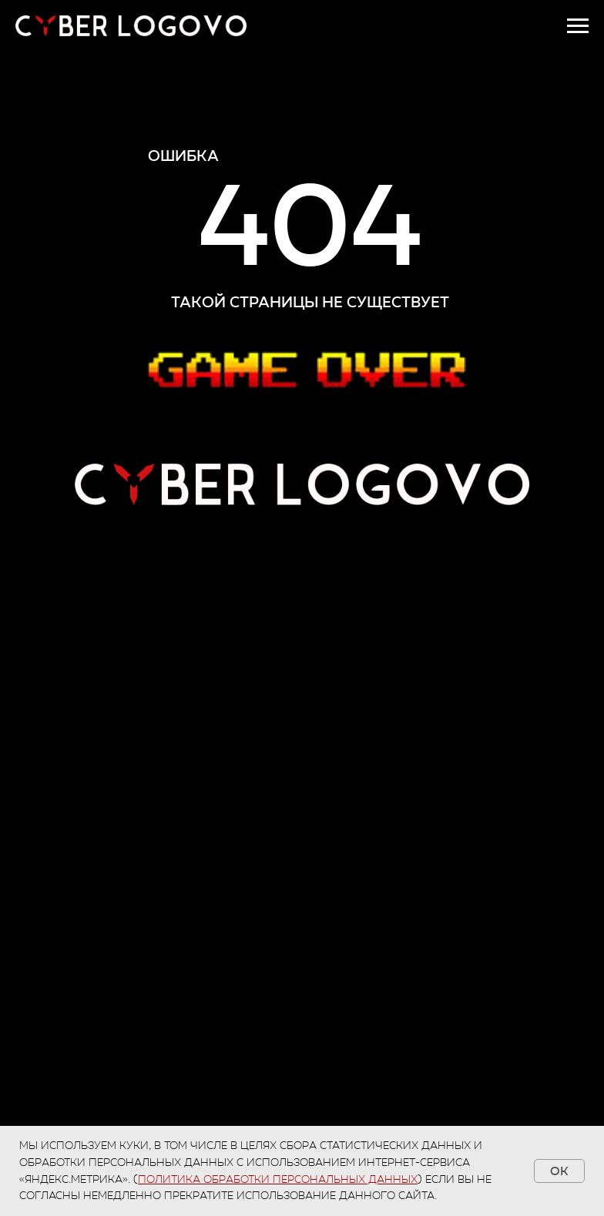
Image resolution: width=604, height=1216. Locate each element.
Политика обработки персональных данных (278, 1179)
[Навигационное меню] (578, 26)
